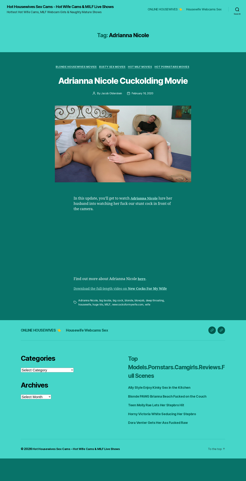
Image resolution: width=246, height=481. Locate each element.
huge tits (98, 327)
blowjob (141, 323)
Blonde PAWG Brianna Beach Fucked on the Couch (170, 419)
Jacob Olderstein (111, 110)
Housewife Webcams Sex (204, 11)
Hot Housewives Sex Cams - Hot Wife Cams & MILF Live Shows (59, 9)
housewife (84, 327)
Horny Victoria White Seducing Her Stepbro (165, 436)
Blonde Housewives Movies (74, 71)
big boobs (105, 323)
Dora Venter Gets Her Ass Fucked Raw (161, 445)
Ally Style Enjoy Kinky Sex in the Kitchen (162, 410)
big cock (118, 323)
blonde (130, 323)
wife (148, 327)
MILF (108, 327)
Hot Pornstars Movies (174, 71)
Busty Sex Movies (112, 71)
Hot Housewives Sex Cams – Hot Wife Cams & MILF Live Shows (78, 471)
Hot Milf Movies (141, 71)
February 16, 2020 (142, 110)
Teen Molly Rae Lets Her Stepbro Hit (158, 428)
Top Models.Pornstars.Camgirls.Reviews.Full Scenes (175, 389)
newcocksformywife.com (128, 327)
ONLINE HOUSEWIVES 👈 (165, 11)
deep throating (156, 323)
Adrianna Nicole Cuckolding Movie (123, 91)
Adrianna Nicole (88, 323)
